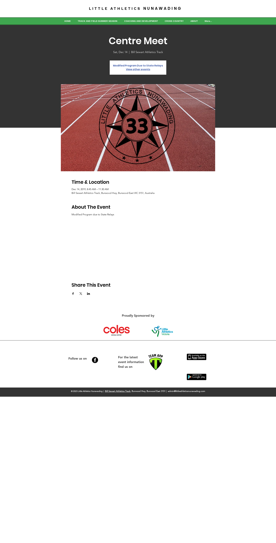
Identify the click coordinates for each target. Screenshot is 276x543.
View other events (138, 69)
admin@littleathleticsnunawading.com (186, 391)
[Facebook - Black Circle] (95, 360)
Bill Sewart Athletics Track (117, 391)
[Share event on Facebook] (73, 293)
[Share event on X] (80, 293)
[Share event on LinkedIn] (88, 293)
